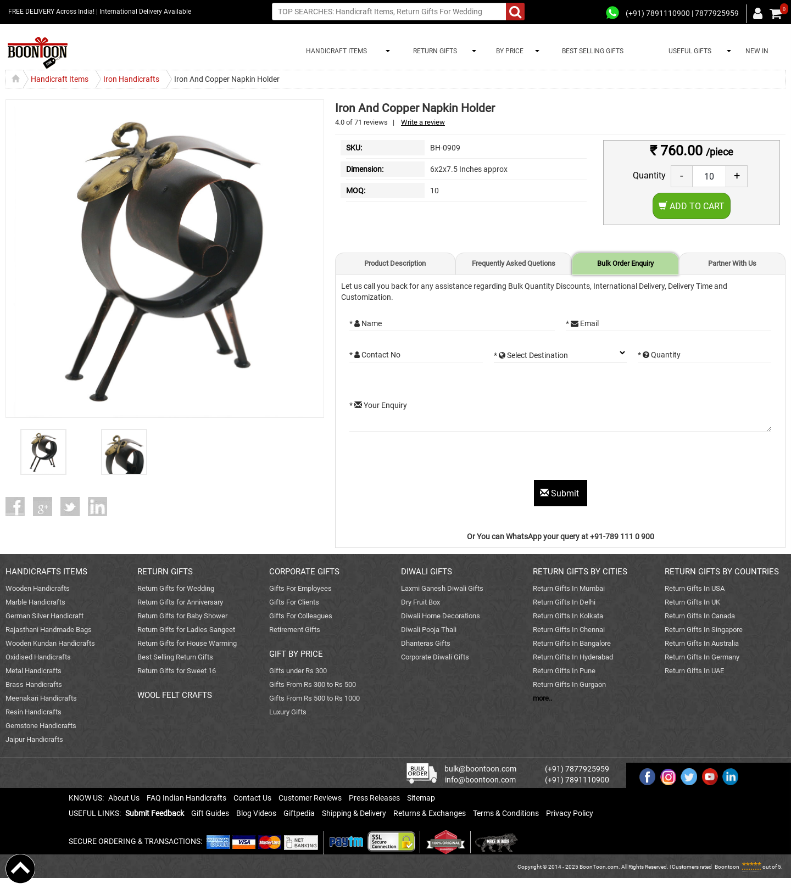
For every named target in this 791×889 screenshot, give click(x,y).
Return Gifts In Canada (700, 616)
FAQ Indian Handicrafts (186, 797)
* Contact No (374, 354)
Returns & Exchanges (429, 813)
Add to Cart (692, 206)
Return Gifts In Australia (702, 643)
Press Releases (374, 797)
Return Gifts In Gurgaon (569, 684)
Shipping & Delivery (354, 813)
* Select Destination (531, 355)
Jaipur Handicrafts (34, 739)
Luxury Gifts (288, 712)
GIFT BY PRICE (296, 654)
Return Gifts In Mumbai (569, 588)
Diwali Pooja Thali (428, 629)
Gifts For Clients (294, 602)
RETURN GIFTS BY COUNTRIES (722, 572)
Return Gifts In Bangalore (572, 643)
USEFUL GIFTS (688, 51)
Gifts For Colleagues (300, 616)
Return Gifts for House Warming (187, 643)
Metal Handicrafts (33, 671)
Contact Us (252, 797)
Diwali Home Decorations (440, 616)
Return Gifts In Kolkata (568, 616)
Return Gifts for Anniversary (180, 602)
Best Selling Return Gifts (175, 657)
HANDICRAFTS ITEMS (46, 572)
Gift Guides (210, 813)
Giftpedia (299, 813)
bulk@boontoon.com (480, 768)
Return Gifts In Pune (564, 671)
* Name (365, 323)
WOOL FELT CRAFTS (174, 695)
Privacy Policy (569, 813)
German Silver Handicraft (44, 616)
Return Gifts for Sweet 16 (176, 671)
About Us (124, 797)
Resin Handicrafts (33, 712)
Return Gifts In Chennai (569, 629)
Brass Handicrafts (33, 684)
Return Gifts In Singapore (704, 629)
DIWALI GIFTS (426, 572)
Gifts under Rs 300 (298, 671)
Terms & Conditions (506, 813)
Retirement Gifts (294, 629)
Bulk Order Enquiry (625, 263)
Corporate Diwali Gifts (435, 657)
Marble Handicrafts (35, 602)
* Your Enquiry (378, 405)
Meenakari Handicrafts (41, 698)
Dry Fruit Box (420, 602)
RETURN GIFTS (433, 51)
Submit (560, 493)
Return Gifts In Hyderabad (573, 657)
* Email (582, 323)
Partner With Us (732, 263)
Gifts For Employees (300, 588)
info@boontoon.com (480, 779)
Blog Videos (256, 813)
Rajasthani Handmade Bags (48, 629)
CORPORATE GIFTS (304, 572)
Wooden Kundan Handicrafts (50, 643)
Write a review (423, 122)
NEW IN (756, 51)
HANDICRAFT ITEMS (335, 51)
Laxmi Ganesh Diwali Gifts (442, 588)
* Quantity (659, 354)
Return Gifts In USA (695, 588)
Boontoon (727, 867)
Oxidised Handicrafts (38, 657)
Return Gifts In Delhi (564, 602)
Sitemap (421, 797)
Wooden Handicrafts (37, 588)
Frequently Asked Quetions (513, 263)
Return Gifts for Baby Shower (182, 616)
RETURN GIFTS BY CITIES (580, 572)
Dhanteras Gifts (425, 643)
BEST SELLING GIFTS (592, 51)
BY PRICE (508, 51)
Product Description (395, 263)
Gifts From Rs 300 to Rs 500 (312, 684)
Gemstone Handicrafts (40, 726)
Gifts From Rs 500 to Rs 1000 (314, 698)
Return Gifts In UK (692, 602)
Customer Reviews (310, 797)
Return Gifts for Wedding (175, 588)
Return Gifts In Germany (702, 657)
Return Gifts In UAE (694, 671)
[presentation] (432, 458)
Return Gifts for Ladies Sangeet (186, 629)
